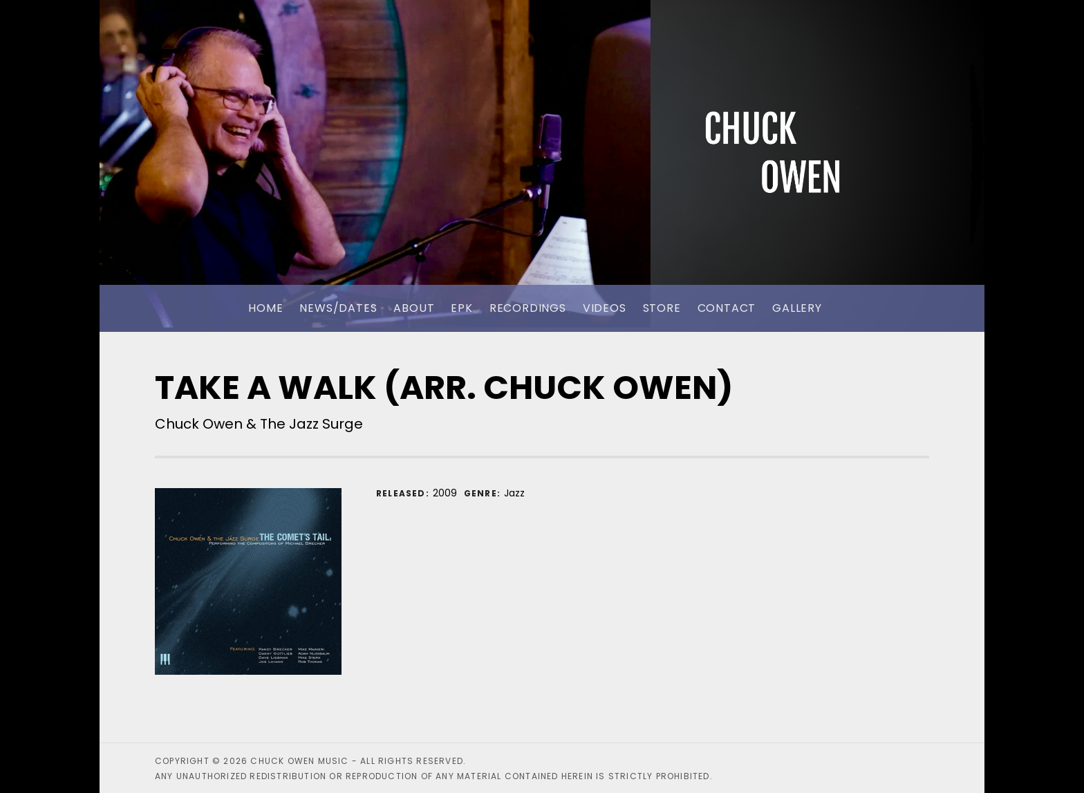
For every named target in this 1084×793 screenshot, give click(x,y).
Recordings (527, 308)
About (413, 308)
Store (662, 308)
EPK (461, 308)
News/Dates (338, 308)
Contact (727, 308)
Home (265, 308)
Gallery (797, 308)
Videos (604, 308)
